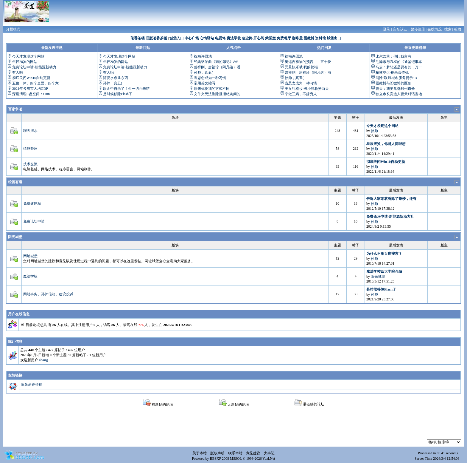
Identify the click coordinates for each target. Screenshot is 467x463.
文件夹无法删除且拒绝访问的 (217, 94)
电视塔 (220, 38)
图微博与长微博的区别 (393, 83)
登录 (386, 29)
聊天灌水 (30, 131)
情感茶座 (30, 148)
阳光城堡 (15, 237)
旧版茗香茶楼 (156, 38)
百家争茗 (15, 109)
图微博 (308, 38)
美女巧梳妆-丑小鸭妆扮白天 (307, 89)
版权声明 (217, 453)
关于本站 (199, 453)
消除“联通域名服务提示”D (396, 78)
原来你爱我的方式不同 (212, 89)
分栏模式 (13, 29)
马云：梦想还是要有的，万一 (399, 67)
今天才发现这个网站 (28, 56)
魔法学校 (234, 38)
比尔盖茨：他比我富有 (393, 56)
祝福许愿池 (203, 56)
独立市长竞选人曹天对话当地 (399, 94)
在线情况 (434, 29)
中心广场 (192, 38)
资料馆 (320, 38)
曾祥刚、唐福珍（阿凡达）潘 (217, 67)
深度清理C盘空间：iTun (31, 94)
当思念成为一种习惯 (210, 78)
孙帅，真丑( (112, 83)
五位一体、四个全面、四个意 (35, 83)
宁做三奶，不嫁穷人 (301, 94)
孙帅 (374, 131)
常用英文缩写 (204, 83)
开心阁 (258, 38)
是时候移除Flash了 (117, 94)
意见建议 (253, 453)
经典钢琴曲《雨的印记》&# (216, 62)
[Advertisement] (233, 426)
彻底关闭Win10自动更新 (31, 78)
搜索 (448, 29)
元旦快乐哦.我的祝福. (302, 67)
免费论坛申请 (34, 221)
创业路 (247, 38)
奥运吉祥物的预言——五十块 (308, 62)
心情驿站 (207, 38)
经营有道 (15, 182)
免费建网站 (32, 203)
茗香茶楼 (137, 38)
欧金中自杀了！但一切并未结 (126, 89)
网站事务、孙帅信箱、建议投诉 (48, 294)
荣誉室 (270, 38)
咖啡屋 (297, 38)
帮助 (457, 29)
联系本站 (235, 453)
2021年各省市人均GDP (30, 89)
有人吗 (17, 72)
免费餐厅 (284, 38)
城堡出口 (334, 38)
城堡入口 (176, 38)
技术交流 (30, 164)
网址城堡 (30, 256)
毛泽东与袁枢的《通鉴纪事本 (399, 62)
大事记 (269, 453)
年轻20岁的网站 (24, 62)
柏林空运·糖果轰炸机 (392, 72)
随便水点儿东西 (115, 78)
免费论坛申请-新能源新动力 (34, 67)
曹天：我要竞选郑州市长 (395, 89)
